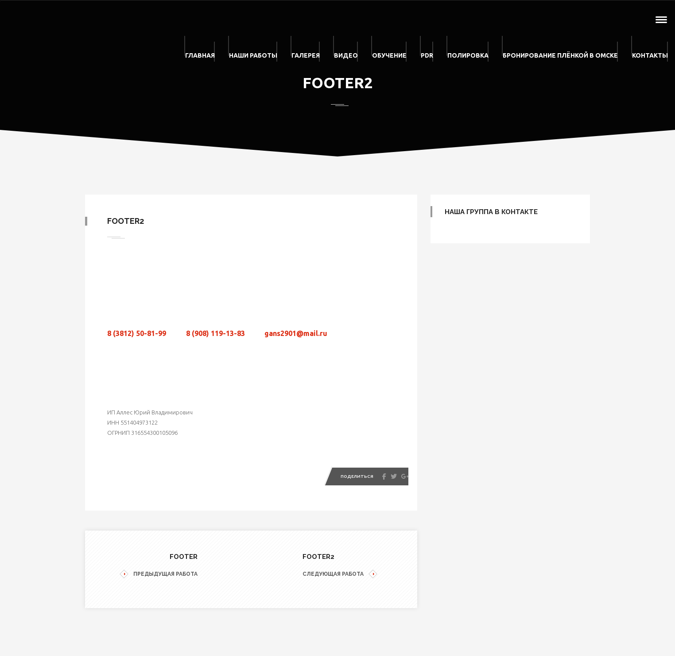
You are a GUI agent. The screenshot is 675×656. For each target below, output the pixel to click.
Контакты (650, 55)
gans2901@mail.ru (295, 333)
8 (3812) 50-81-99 (136, 333)
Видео (346, 55)
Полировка (468, 55)
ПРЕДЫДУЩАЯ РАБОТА (159, 574)
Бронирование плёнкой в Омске (560, 55)
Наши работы (253, 55)
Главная (200, 55)
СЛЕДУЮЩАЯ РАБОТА (340, 574)
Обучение (389, 55)
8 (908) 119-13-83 (215, 333)
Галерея (305, 55)
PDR (427, 55)
